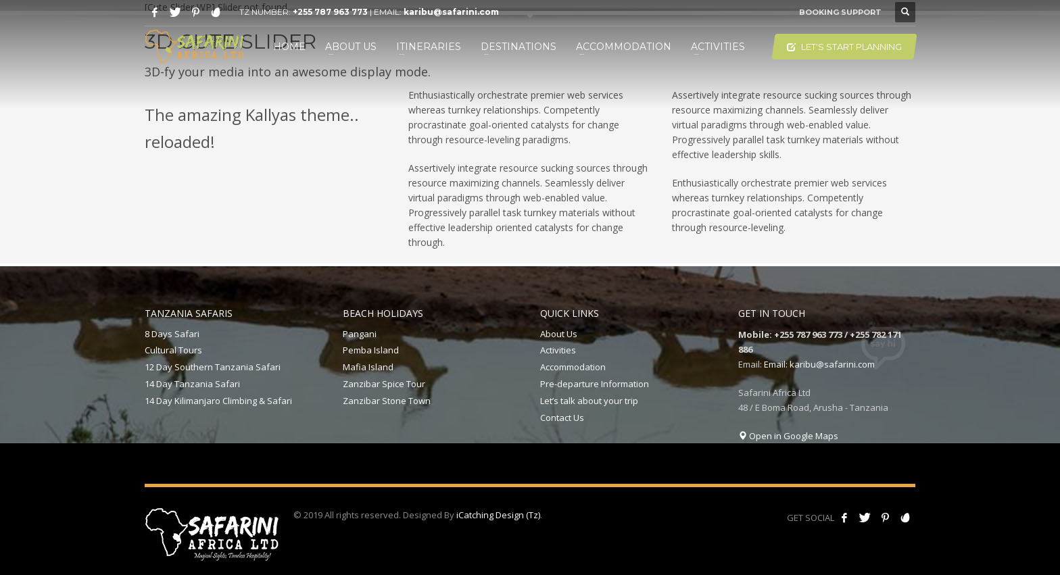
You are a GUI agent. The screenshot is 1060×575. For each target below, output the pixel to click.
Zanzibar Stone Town (387, 401)
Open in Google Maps (788, 436)
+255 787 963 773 (330, 12)
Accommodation (573, 367)
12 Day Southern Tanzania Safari (213, 367)
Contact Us (562, 417)
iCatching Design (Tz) (498, 515)
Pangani (360, 334)
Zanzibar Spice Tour (384, 384)
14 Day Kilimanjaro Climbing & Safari (218, 401)
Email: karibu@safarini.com (819, 364)
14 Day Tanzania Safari (192, 384)
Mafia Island (368, 367)
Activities (558, 350)
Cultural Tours (173, 350)
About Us (558, 334)
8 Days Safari (172, 334)
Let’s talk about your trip (589, 401)
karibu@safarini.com (451, 12)
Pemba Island (371, 350)
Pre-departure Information (594, 384)
